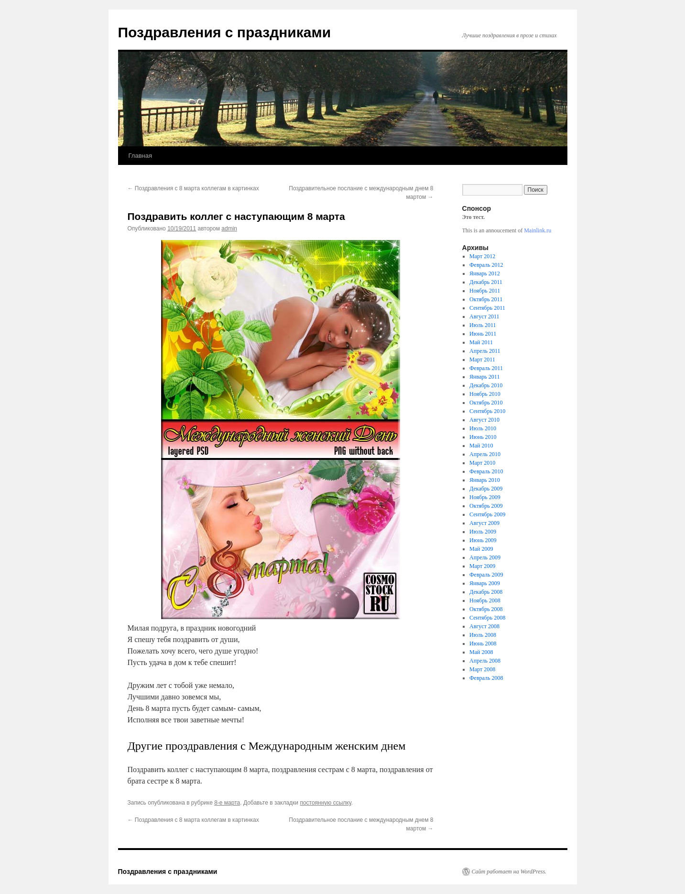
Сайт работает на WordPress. (509, 871)
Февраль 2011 (486, 368)
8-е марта (227, 802)
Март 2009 (482, 566)
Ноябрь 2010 (484, 394)
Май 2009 (481, 548)
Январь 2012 (484, 273)
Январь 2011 (484, 376)
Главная (140, 155)
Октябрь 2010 (486, 402)
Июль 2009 (482, 531)
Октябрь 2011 (485, 299)
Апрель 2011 (484, 351)
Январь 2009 (484, 583)
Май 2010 (481, 445)
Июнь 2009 (483, 540)
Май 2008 (481, 652)
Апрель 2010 (484, 454)
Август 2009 (484, 523)
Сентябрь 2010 (487, 411)
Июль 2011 (482, 325)
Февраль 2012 (486, 265)
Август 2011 (484, 316)
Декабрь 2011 (485, 282)
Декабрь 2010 (485, 385)
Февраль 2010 (486, 471)
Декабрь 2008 (485, 592)
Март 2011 (482, 359)
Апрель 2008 (484, 660)
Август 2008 (484, 626)
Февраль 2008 (486, 678)
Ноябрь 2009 (484, 497)
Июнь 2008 (483, 643)
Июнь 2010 (483, 437)
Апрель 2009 (484, 557)
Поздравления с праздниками (224, 32)
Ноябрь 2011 (484, 290)
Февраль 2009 (486, 574)
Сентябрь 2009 (487, 514)
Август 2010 (484, 419)
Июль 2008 (482, 635)
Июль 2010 (482, 428)
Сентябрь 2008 (487, 617)
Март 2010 (482, 462)
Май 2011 (481, 342)
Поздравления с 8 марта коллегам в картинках (193, 188)
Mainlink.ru (537, 230)
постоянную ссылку (325, 802)
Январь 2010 (484, 480)
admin (229, 228)
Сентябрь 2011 (487, 308)
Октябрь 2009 (486, 505)
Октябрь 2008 (486, 609)
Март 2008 (482, 669)
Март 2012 (482, 256)
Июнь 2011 (482, 333)
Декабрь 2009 (485, 488)
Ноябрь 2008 (484, 600)
